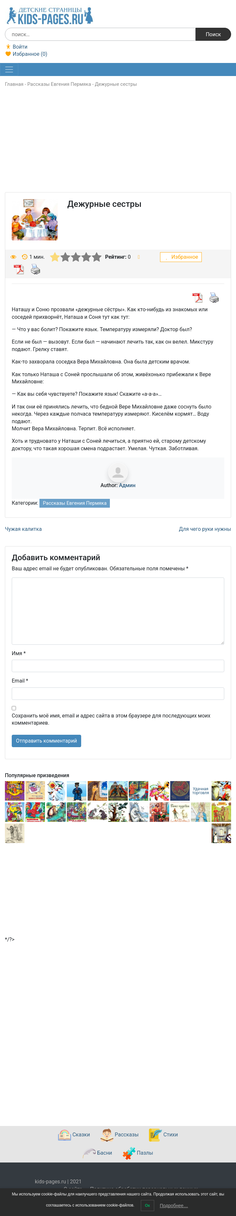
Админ (127, 485)
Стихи (163, 1135)
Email (20, 681)
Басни (97, 1153)
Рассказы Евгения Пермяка (59, 84)
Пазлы (138, 1153)
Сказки (74, 1135)
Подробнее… (174, 1205)
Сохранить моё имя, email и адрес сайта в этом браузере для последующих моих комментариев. (111, 719)
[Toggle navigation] (9, 69)
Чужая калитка (23, 529)
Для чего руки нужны (205, 529)
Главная (14, 84)
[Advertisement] (118, 146)
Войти (16, 47)
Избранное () (26, 54)
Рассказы (119, 1135)
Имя (19, 653)
